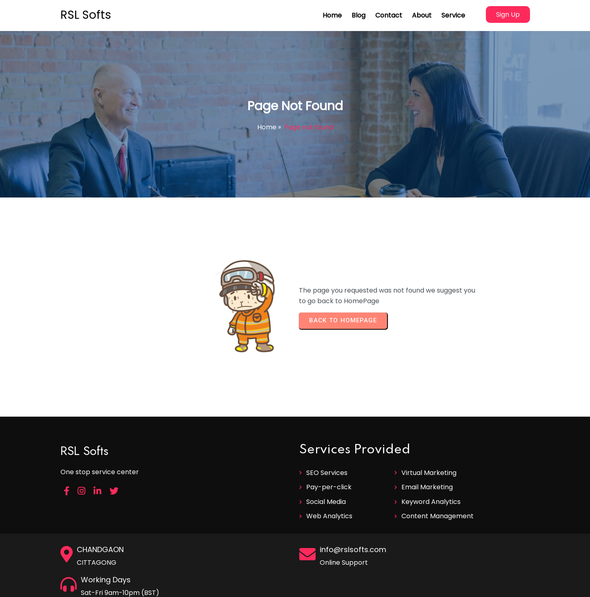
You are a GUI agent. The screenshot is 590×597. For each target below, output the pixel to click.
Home (266, 127)
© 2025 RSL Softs (295, 588)
